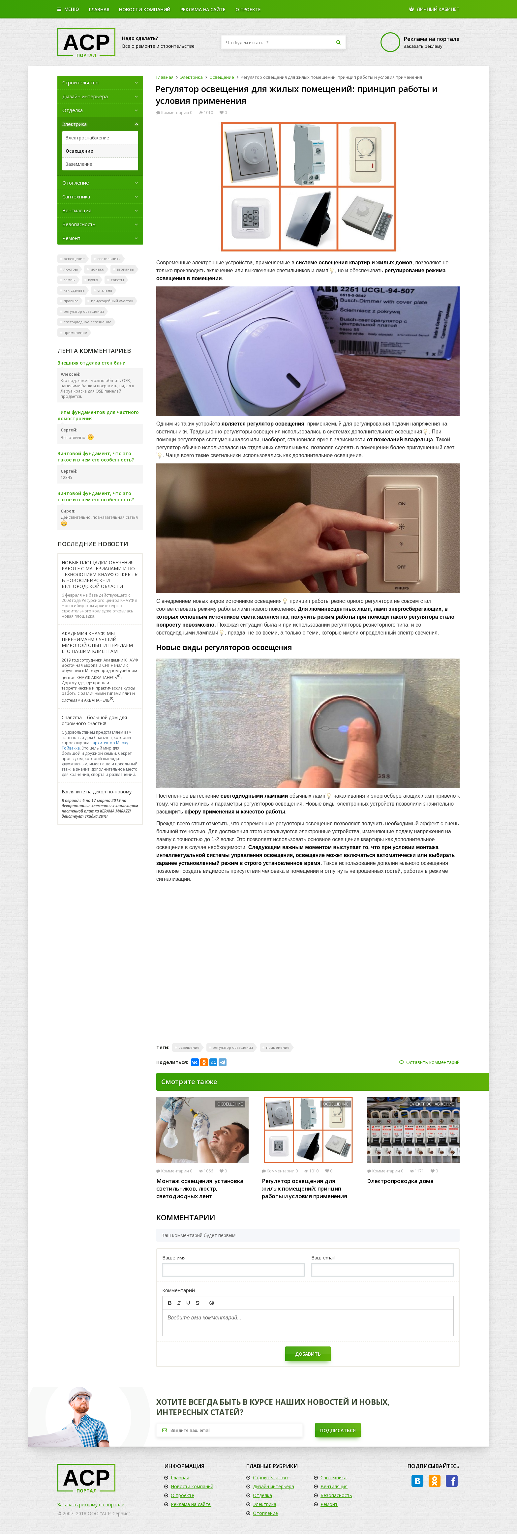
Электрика (100, 124)
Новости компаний (192, 1486)
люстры (71, 269)
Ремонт (100, 238)
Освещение (79, 151)
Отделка (100, 110)
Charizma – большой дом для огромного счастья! (94, 720)
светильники (109, 258)
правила (71, 300)
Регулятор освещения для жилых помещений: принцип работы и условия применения (304, 1188)
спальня (104, 290)
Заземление (79, 164)
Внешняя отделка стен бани (91, 363)
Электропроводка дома (400, 1181)
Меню (68, 9)
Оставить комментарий (429, 1062)
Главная (99, 9)
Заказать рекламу (419, 42)
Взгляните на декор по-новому (97, 792)
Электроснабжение (87, 137)
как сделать (74, 290)
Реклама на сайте (191, 1504)
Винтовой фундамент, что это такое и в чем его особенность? (95, 456)
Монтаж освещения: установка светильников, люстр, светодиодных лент (199, 1188)
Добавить (308, 1354)
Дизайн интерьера (100, 96)
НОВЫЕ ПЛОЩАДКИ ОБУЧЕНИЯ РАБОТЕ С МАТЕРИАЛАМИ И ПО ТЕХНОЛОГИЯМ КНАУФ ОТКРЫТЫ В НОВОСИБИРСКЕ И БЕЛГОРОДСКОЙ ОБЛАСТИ (100, 574)
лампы (70, 279)
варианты (125, 269)
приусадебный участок (112, 300)
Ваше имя (174, 1257)
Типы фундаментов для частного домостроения (98, 415)
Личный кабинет (434, 9)
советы (117, 279)
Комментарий (178, 1290)
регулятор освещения (84, 311)
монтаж (97, 269)
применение (75, 332)
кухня (93, 279)
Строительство (100, 82)
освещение (74, 258)
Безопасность (100, 224)
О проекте (248, 9)
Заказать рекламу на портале (90, 1504)
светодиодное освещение (87, 321)
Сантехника (100, 196)
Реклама (203, 9)
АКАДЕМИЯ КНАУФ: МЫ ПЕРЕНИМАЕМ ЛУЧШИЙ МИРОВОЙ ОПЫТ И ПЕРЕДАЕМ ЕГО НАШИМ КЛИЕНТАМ (97, 642)
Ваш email (323, 1257)
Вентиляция (100, 210)
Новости (144, 9)
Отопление (100, 182)
